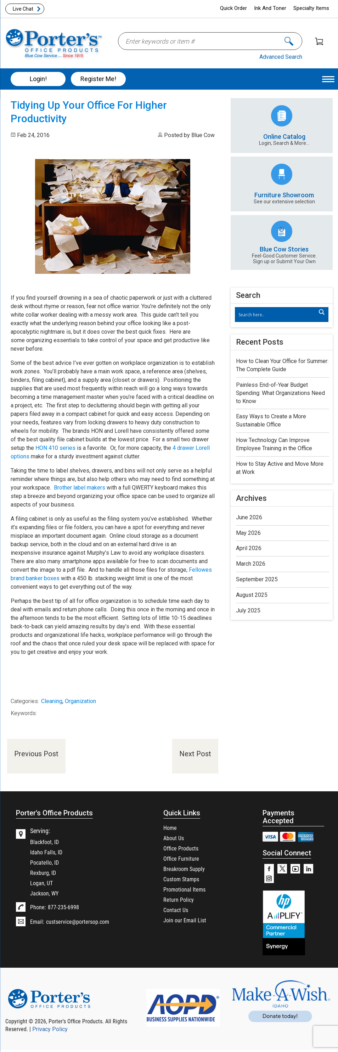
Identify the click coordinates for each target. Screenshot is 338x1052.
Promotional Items (184, 889)
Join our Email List (184, 920)
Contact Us (175, 910)
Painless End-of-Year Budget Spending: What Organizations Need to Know (280, 393)
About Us (173, 838)
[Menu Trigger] (328, 79)
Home (170, 827)
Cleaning (51, 701)
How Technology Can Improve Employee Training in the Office (274, 444)
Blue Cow (203, 135)
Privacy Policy (50, 1029)
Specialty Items (311, 8)
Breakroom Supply (184, 868)
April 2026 (248, 548)
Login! (38, 79)
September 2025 (257, 579)
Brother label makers (79, 487)
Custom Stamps (181, 879)
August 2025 (251, 595)
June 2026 (249, 517)
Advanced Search (280, 56)
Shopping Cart (319, 41)
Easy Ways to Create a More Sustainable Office (271, 420)
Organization (80, 701)
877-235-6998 (63, 907)
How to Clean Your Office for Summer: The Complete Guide (282, 365)
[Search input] (278, 315)
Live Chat (23, 9)
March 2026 (250, 563)
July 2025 (248, 610)
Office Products (180, 848)
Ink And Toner (270, 8)
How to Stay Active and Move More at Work (279, 467)
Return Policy (178, 899)
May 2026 (248, 533)
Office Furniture (181, 858)
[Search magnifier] (321, 312)
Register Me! (98, 79)
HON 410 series (55, 448)
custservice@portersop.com (77, 921)
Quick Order (233, 8)
